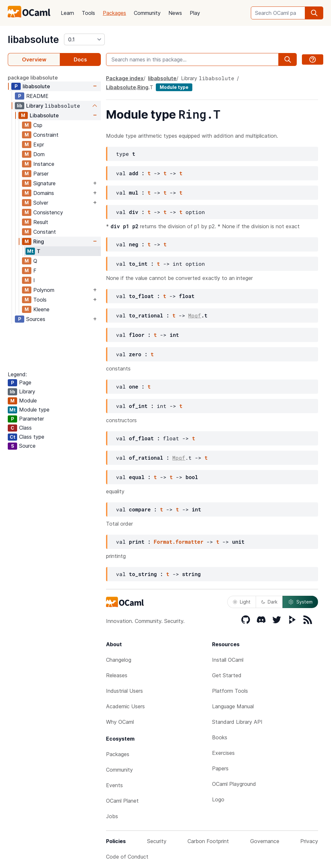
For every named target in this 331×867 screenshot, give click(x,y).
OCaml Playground (234, 784)
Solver (40, 202)
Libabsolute (44, 115)
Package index (125, 78)
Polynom (43, 290)
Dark (269, 602)
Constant (44, 232)
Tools (88, 13)
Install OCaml (227, 660)
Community (147, 13)
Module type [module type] (174, 87)
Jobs (112, 816)
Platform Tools (230, 691)
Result (40, 222)
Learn (67, 13)
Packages (114, 13)
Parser (40, 173)
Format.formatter (179, 541)
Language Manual (233, 706)
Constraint (46, 135)
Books (219, 737)
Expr (38, 144)
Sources (35, 319)
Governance (264, 841)
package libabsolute (33, 77)
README (37, 96)
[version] (84, 39)
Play (195, 13)
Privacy (309, 841)
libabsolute (33, 39)
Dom (39, 154)
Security (156, 841)
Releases (116, 675)
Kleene (41, 309)
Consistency (48, 212)
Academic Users (125, 706)
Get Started (226, 675)
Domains (43, 193)
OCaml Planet (122, 800)
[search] (314, 12)
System (300, 602)
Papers (220, 768)
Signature (44, 183)
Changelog (118, 660)
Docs (80, 59)
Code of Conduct (127, 856)
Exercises (223, 753)
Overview (34, 59)
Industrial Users (124, 691)
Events (114, 785)
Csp (37, 125)
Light (242, 602)
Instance (43, 164)
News (175, 13)
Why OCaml (120, 722)
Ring (38, 241)
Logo (218, 799)
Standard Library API (237, 722)
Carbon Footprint (208, 841)
